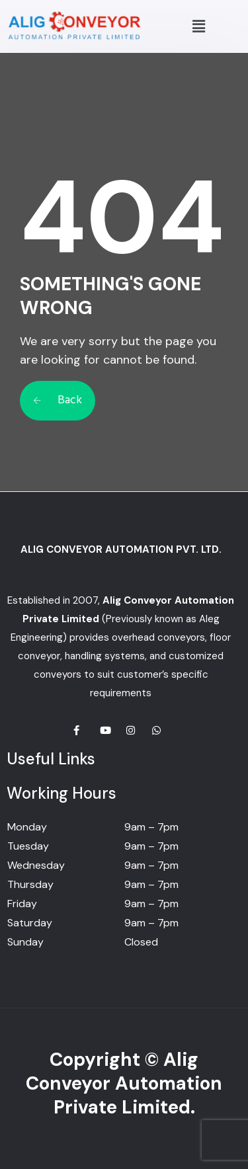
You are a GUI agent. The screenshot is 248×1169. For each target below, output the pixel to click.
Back (57, 400)
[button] (198, 26)
